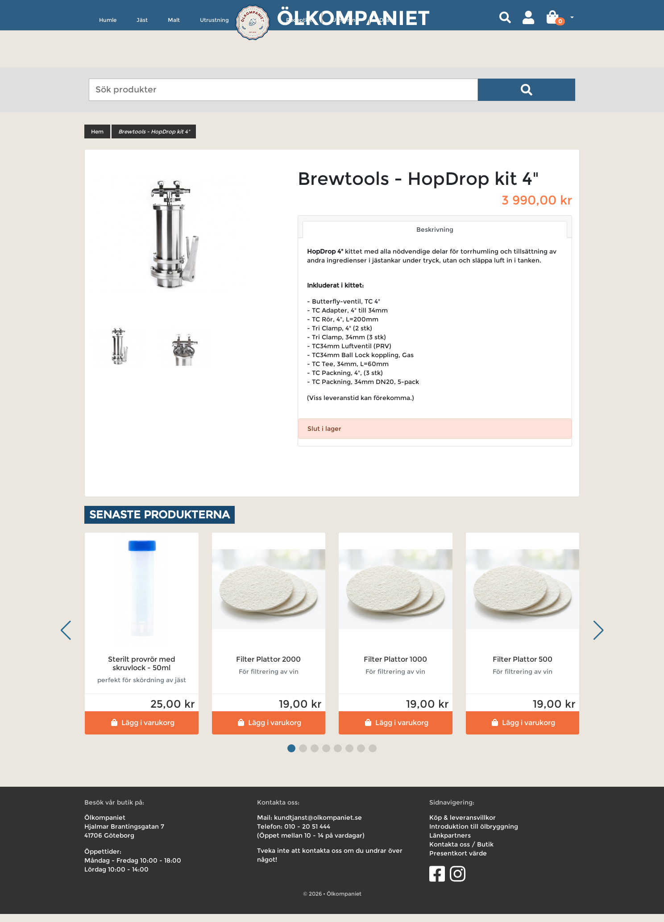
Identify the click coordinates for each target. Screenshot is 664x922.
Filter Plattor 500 (522, 667)
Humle (107, 61)
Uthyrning (345, 61)
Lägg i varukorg (141, 730)
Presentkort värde (458, 861)
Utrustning (214, 61)
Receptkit (299, 61)
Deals (386, 61)
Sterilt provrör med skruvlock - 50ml (141, 671)
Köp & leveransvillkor (462, 826)
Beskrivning (434, 238)
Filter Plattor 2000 (268, 667)
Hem (97, 139)
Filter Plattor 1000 (395, 667)
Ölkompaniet (353, 17)
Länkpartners (450, 843)
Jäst (142, 61)
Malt (174, 61)
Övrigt (257, 61)
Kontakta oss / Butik (461, 852)
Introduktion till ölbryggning (473, 834)
